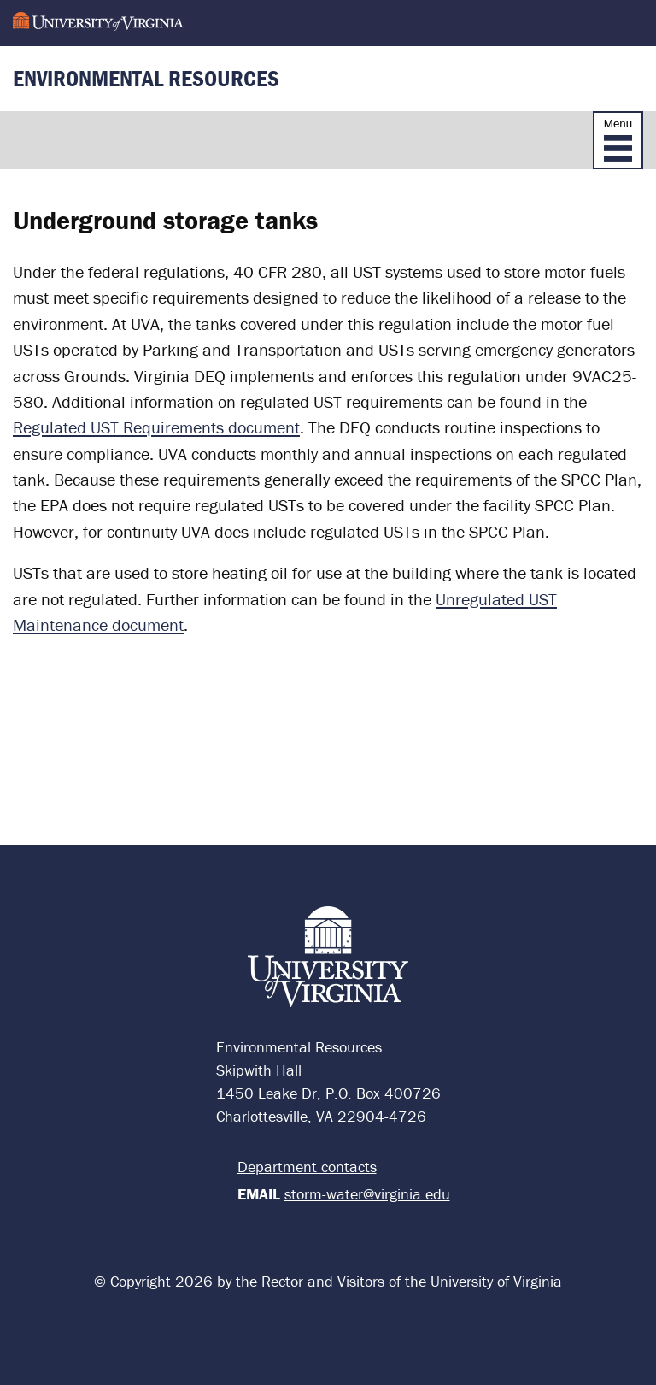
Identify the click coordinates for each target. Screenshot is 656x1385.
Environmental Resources (146, 78)
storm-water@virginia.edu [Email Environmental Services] (367, 1194)
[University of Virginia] (98, 22)
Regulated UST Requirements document (156, 427)
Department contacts (307, 1166)
